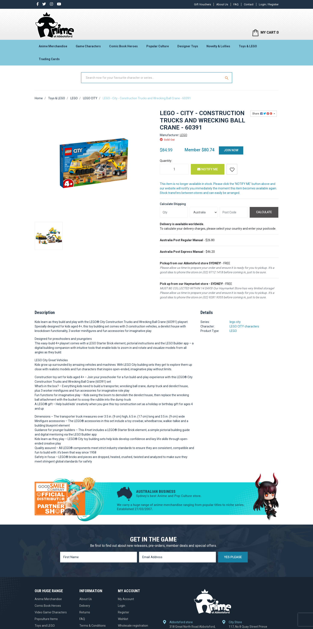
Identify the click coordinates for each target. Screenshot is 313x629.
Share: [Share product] (262, 113)
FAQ (236, 4)
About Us (222, 4)
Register (123, 612)
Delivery (84, 605)
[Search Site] (227, 78)
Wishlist (123, 619)
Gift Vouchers (202, 4)
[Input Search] (152, 78)
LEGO (183, 135)
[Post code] (234, 212)
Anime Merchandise (53, 46)
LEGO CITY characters (244, 326)
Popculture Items (46, 619)
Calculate (264, 212)
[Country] (204, 212)
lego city (235, 322)
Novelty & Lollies (218, 46)
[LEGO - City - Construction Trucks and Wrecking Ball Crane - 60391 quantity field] (174, 169)
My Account (126, 599)
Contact (249, 4)
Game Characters (88, 46)
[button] (232, 169)
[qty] (174, 212)
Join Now (231, 150)
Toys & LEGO (248, 46)
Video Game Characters (51, 612)
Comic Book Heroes (123, 46)
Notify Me (207, 169)
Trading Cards (49, 59)
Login (121, 605)
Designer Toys (187, 46)
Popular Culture (157, 46)
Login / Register (269, 4)
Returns (84, 612)
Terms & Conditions (92, 625)
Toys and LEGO (45, 625)
